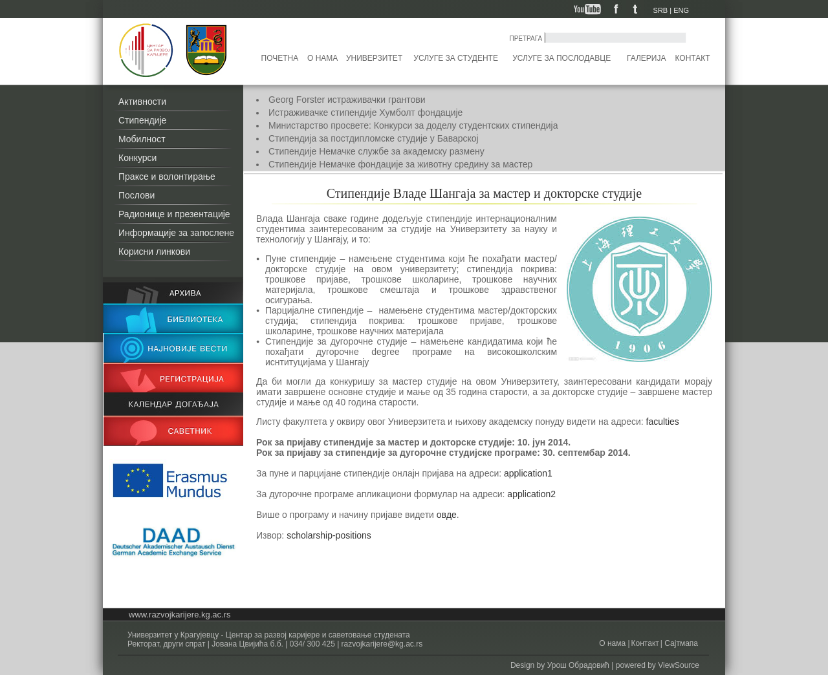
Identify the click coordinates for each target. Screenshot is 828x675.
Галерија (646, 58)
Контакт (692, 58)
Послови (136, 195)
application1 (526, 473)
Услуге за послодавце (561, 58)
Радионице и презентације (174, 214)
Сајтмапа (680, 643)
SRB (660, 10)
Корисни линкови (154, 251)
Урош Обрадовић (578, 665)
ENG (681, 10)
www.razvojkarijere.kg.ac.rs (180, 614)
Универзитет (374, 58)
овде (447, 514)
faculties (662, 421)
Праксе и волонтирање (166, 176)
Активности (142, 101)
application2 (530, 494)
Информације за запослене (176, 233)
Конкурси (137, 158)
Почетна (280, 58)
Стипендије (142, 120)
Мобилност (142, 139)
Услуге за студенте (455, 58)
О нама (322, 58)
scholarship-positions (329, 535)
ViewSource (678, 665)
